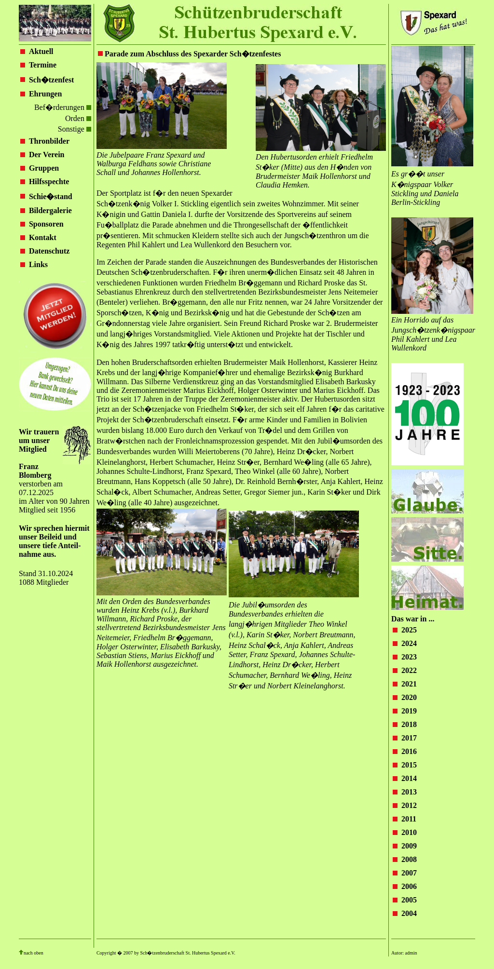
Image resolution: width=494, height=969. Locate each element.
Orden (78, 118)
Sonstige (74, 129)
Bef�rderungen (62, 107)
